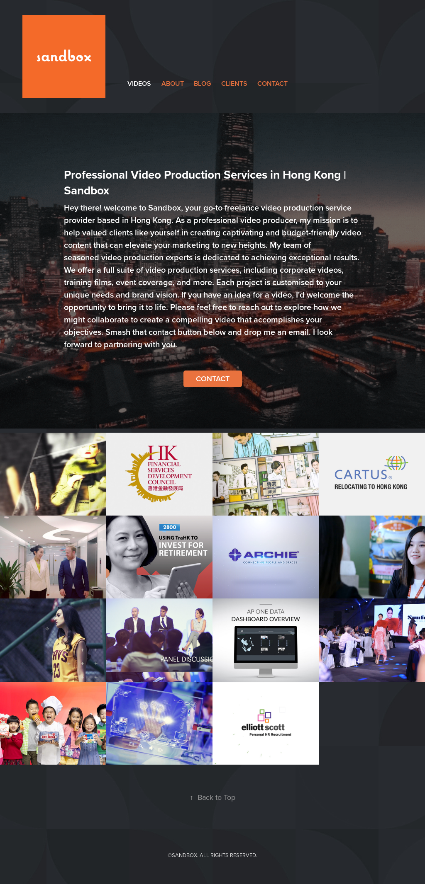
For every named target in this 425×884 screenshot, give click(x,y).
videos (139, 83)
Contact (213, 378)
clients (234, 83)
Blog (202, 83)
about (172, 83)
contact (272, 83)
